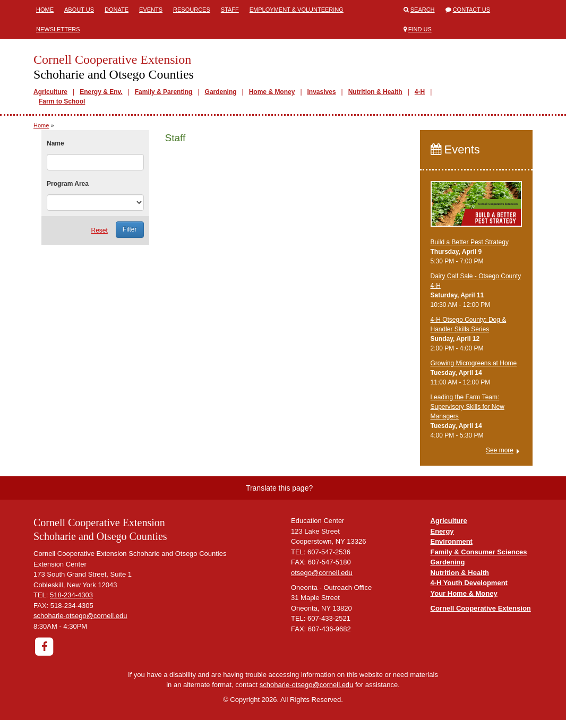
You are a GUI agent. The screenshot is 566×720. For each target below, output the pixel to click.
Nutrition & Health (375, 92)
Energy (442, 531)
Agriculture (50, 92)
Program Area (68, 183)
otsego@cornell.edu (322, 573)
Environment (452, 541)
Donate (116, 9)
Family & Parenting (164, 92)
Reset (99, 230)
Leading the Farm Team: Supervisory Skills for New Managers (467, 406)
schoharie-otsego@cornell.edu (80, 616)
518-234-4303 (71, 595)
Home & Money (272, 92)
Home (45, 9)
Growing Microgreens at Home (474, 363)
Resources (191, 9)
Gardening (221, 92)
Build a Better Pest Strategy (470, 242)
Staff (230, 9)
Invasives (321, 92)
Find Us (420, 29)
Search (422, 9)
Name (55, 143)
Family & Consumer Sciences (479, 552)
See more (499, 450)
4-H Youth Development (469, 583)
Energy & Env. (101, 92)
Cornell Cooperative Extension (481, 608)
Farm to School (62, 101)
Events (150, 9)
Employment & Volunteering (297, 9)
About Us (79, 9)
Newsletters (58, 29)
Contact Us (472, 9)
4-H (420, 92)
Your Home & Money (464, 593)
